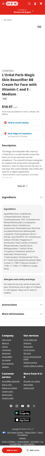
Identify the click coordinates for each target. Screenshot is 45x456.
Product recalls (7, 398)
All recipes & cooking (32, 381)
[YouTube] (22, 406)
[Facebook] (11, 406)
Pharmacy (27, 343)
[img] (22, 44)
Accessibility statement (11, 381)
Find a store (6, 340)
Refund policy (7, 395)
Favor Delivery (28, 444)
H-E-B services (29, 350)
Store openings (8, 363)
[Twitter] (34, 406)
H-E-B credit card (30, 340)
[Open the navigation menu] (3, 3)
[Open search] (29, 3)
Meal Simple (28, 385)
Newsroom (6, 353)
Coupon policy (7, 391)
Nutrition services (30, 362)
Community (6, 350)
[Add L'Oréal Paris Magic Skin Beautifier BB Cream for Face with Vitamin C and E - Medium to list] (33, 450)
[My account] (35, 3)
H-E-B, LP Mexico (9, 441)
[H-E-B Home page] (12, 3)
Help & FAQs (7, 385)
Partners (22, 438)
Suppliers (5, 367)
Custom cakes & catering (33, 366)
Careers (5, 346)
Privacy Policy (30, 432)
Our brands (6, 360)
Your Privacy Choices (15, 432)
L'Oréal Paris (7, 70)
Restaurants (28, 346)
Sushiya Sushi (29, 388)
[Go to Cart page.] (41, 3)
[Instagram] (16, 406)
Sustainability (7, 357)
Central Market (23, 441)
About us (5, 343)
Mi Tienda (35, 441)
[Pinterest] (28, 406)
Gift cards (27, 353)
